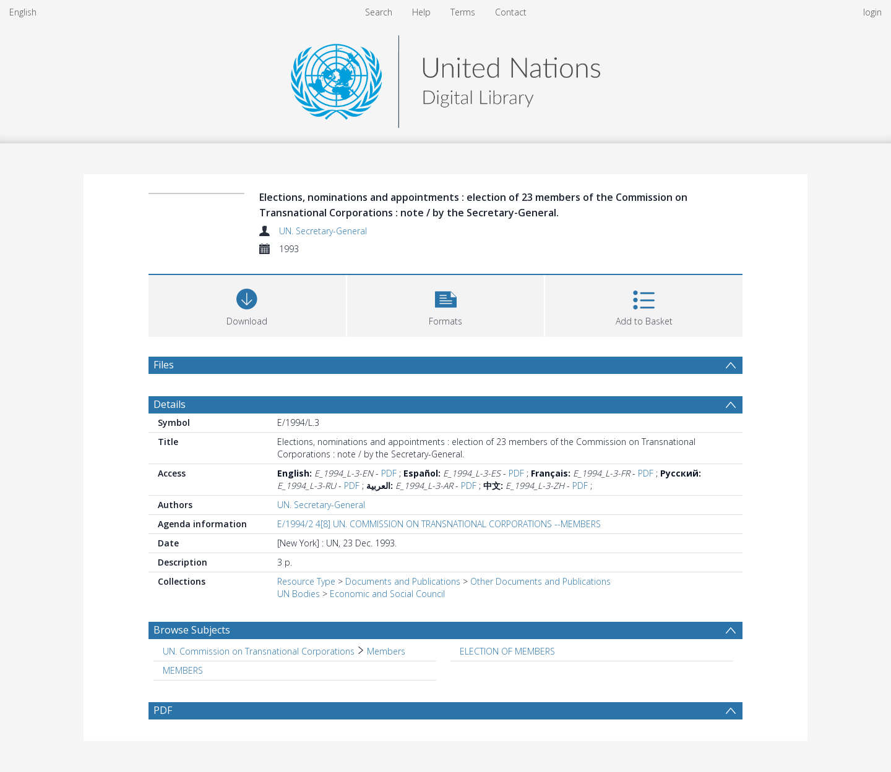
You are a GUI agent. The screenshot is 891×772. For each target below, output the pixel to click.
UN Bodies (298, 594)
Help (421, 12)
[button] (445, 304)
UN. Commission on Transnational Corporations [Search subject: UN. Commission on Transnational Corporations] (259, 651)
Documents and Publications (402, 581)
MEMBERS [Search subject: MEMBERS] (183, 670)
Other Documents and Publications (540, 581)
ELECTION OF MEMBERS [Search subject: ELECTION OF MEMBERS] (507, 651)
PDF (389, 473)
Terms (462, 12)
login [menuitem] (872, 12)
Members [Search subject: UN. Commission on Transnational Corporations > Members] (386, 651)
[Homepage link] (445, 78)
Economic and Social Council (387, 594)
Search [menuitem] (378, 12)
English (23, 12)
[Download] (247, 304)
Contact (511, 12)
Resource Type (306, 581)
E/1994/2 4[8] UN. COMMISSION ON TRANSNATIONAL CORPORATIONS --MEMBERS (439, 524)
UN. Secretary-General (323, 231)
